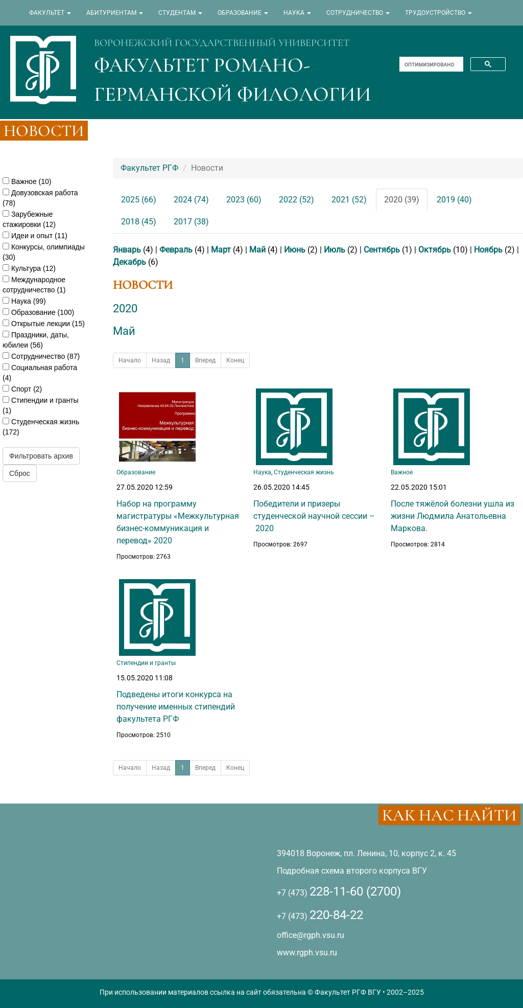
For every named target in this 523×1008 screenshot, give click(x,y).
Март (221, 250)
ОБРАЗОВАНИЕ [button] (243, 12)
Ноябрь (488, 250)
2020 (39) (401, 199)
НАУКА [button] (297, 12)
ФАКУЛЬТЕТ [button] (50, 12)
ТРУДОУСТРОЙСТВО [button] (438, 12)
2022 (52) (296, 199)
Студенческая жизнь (304, 472)
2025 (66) (138, 199)
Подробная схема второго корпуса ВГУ (352, 871)
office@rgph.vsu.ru (310, 935)
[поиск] (430, 64)
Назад (161, 360)
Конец (235, 360)
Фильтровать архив (41, 456)
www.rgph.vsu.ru (307, 952)
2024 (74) (191, 199)
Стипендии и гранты (146, 663)
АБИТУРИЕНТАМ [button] (114, 12)
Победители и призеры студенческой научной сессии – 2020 (314, 516)
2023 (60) (244, 199)
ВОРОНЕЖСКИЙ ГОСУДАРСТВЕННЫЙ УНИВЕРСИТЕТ (222, 43)
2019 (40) (454, 199)
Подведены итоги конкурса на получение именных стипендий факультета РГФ (175, 707)
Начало (129, 360)
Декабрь (129, 262)
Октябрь (434, 250)
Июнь (294, 250)
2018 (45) (138, 221)
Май (257, 250)
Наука (262, 472)
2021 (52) (349, 199)
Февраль (176, 250)
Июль (334, 250)
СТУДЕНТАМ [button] (180, 12)
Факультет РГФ (149, 168)
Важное (402, 472)
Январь (127, 250)
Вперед (205, 360)
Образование (135, 472)
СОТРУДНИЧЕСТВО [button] (358, 12)
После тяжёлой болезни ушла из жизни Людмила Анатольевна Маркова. (452, 516)
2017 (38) (191, 221)
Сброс (19, 473)
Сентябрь (382, 250)
